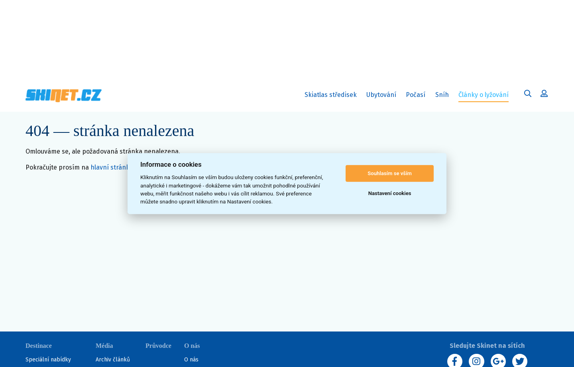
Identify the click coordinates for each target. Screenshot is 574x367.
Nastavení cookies (389, 193)
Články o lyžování (483, 95)
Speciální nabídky (48, 359)
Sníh (443, 96)
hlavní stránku (111, 167)
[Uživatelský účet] (527, 94)
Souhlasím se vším (390, 173)
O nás (191, 359)
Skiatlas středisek (331, 96)
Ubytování (383, 96)
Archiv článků (113, 359)
